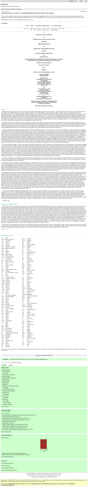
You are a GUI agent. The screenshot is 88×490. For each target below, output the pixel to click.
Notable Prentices (6, 370)
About (55, 474)
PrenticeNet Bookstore (8, 457)
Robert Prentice (5, 379)
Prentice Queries (45, 474)
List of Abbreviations (56, 25)
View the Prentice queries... (7, 463)
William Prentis (5, 381)
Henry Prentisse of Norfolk (8, 389)
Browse (4, 365)
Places (9, 9)
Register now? (43, 359)
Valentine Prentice (6, 376)
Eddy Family (5, 423)
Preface (32, 25)
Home (3, 9)
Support (51, 474)
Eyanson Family (6, 421)
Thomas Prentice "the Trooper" (9, 378)
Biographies (5, 384)
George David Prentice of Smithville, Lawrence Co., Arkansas (16, 415)
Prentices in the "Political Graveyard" (10, 386)
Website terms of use (32, 475)
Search (10, 365)
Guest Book (38, 474)
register (71, 1)
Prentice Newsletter (5, 410)
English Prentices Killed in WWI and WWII (12, 425)
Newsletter (18, 9)
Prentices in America (6, 11)
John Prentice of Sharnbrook (8, 391)
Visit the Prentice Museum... (7, 468)
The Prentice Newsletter (7, 417)
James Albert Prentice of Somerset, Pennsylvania (13, 420)
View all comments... (5, 465)
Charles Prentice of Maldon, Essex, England (12, 426)
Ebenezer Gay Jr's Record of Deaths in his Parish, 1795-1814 (15, 455)
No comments (84, 11)
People (6, 9)
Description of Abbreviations (42, 25)
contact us (27, 481)
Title (27, 25)
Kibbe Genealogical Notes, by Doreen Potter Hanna (13, 453)
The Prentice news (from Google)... (9, 470)
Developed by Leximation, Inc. (53, 475)
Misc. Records (5, 383)
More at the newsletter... (6, 432)
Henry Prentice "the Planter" (8, 375)
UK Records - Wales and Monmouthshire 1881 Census (14, 429)
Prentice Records (6, 371)
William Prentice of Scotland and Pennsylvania (12, 418)
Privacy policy (41, 475)
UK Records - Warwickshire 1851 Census (11, 428)
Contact (59, 474)
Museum (14, 9)
